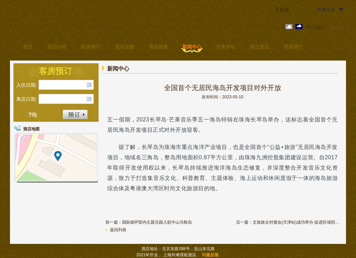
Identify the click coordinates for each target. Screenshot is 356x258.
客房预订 (90, 47)
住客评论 (225, 47)
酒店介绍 (57, 47)
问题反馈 (210, 254)
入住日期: (26, 85)
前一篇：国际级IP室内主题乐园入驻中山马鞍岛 (148, 222)
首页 (28, 47)
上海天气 (335, 27)
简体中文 (326, 9)
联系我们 (293, 47)
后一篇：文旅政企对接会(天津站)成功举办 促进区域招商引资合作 (287, 222)
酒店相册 (158, 47)
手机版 (282, 9)
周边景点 (259, 47)
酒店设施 (124, 47)
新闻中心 (192, 47)
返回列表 (115, 229)
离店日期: (26, 99)
